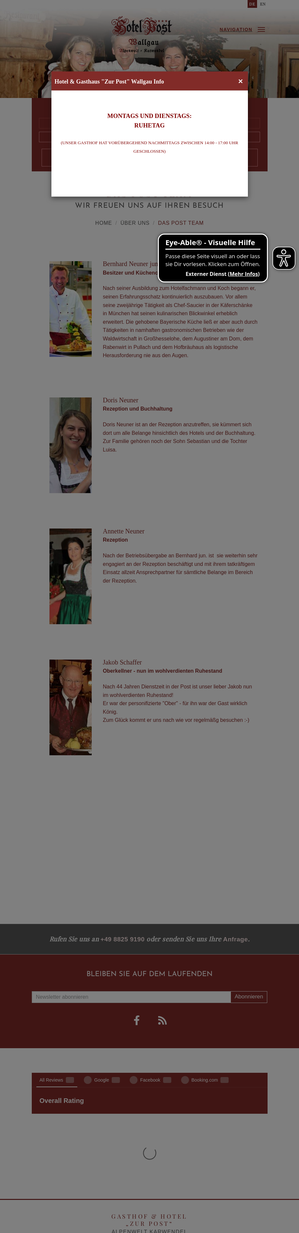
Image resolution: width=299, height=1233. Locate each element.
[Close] (240, 81)
